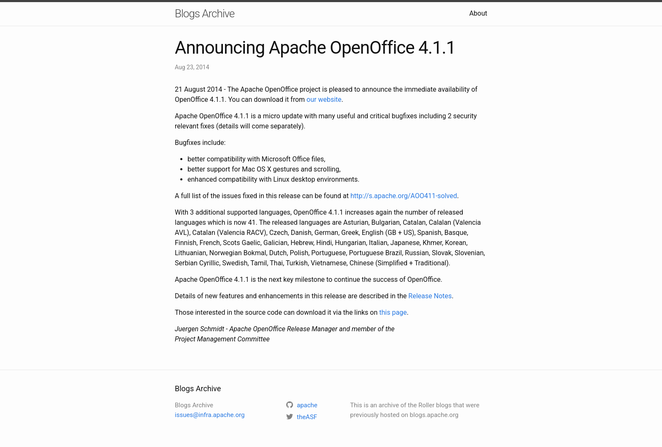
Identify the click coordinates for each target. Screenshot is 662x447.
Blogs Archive (204, 13)
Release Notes (430, 296)
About (478, 13)
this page (393, 312)
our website (324, 99)
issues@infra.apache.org (209, 415)
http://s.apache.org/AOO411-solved (403, 196)
